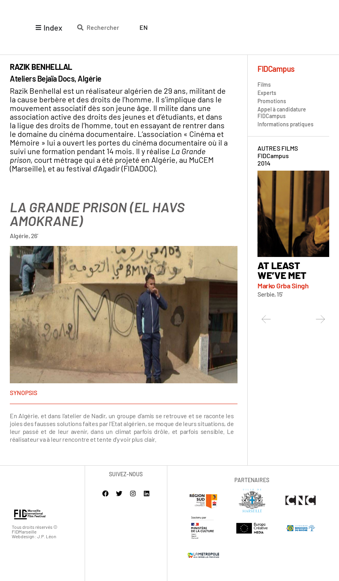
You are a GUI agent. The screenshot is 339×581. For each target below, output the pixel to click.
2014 (263, 163)
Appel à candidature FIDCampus (281, 112)
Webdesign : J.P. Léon (34, 536)
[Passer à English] (144, 27)
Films (264, 84)
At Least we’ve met (281, 270)
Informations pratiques (285, 124)
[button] (266, 319)
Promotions (271, 101)
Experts (266, 92)
